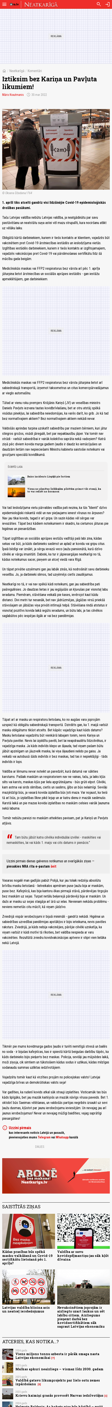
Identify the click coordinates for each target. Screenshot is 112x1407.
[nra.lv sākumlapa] (14, 4)
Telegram (44, 1137)
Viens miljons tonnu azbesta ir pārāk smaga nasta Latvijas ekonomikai (57, 1356)
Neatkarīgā (16, 71)
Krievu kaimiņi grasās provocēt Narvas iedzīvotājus (59, 1395)
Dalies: (40, 1147)
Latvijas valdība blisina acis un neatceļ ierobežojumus (26, 1309)
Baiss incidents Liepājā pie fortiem (48, 476)
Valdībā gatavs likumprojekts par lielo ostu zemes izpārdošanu (57, 1382)
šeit (53, 866)
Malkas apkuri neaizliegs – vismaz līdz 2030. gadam (59, 1369)
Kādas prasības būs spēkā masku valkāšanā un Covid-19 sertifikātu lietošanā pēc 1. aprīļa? (27, 1257)
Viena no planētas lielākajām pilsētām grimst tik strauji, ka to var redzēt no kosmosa (64, 490)
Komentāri (35, 71)
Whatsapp (62, 1137)
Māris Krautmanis (13, 94)
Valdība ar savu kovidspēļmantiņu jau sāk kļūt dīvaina (83, 1255)
